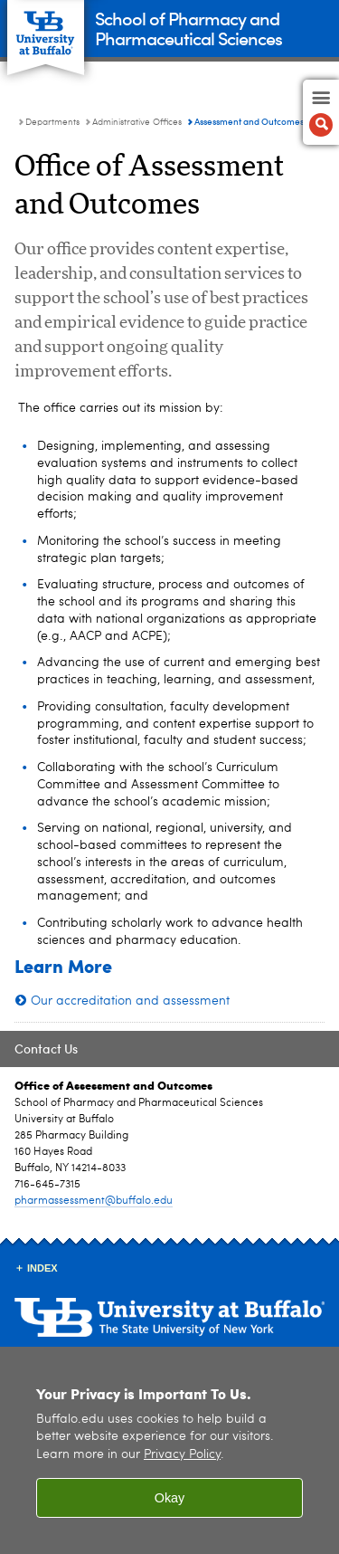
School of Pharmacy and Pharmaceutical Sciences (188, 27)
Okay (170, 1499)
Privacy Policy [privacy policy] (182, 1456)
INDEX (42, 1268)
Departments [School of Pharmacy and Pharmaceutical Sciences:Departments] (52, 122)
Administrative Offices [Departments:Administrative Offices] (137, 122)
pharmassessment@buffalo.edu (93, 1201)
